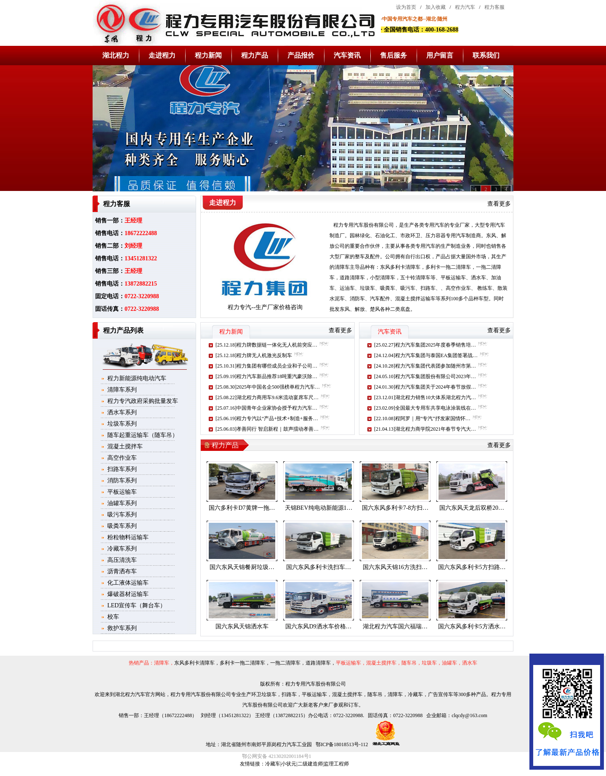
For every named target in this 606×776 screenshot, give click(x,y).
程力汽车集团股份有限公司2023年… (435, 376)
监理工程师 (336, 764)
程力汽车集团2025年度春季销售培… (435, 345)
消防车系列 (122, 480)
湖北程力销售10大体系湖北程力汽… (435, 397)
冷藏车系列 (122, 549)
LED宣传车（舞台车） (136, 605)
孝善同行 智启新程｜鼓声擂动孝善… (278, 429)
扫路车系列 (122, 469)
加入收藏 (435, 7)
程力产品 (254, 55)
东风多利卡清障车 (400, 267)
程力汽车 (465, 7)
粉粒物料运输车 (128, 537)
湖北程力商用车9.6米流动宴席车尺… (278, 397)
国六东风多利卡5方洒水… (472, 626)
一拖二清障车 (285, 663)
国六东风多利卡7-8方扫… (395, 508)
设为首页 (406, 7)
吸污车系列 (122, 514)
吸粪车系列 (122, 526)
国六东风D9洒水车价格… (318, 626)
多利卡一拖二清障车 (448, 267)
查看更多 (499, 204)
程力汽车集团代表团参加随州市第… (435, 366)
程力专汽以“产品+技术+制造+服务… (277, 418)
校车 (113, 617)
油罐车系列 (122, 503)
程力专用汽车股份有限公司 (363, 225)
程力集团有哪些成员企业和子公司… (277, 366)
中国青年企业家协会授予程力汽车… (277, 408)
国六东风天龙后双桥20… (471, 508)
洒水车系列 (122, 412)
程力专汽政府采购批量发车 (142, 401)
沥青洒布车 (122, 571)
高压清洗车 (122, 560)
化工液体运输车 (128, 583)
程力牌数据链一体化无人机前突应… (277, 345)
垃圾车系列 (122, 424)
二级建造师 (310, 764)
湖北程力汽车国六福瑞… (395, 626)
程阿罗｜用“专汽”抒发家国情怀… (432, 418)
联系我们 (486, 55)
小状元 (288, 764)
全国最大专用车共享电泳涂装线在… (435, 408)
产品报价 (300, 55)
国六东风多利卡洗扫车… (318, 567)
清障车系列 (122, 390)
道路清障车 (352, 278)
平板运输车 (122, 492)
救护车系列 (122, 628)
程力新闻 (208, 55)
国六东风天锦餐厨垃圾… (242, 567)
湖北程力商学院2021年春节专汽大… (435, 429)
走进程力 (162, 55)
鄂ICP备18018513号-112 (341, 744)
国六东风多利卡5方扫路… (472, 567)
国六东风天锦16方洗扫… (395, 567)
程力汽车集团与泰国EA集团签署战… (436, 355)
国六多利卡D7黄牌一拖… (242, 508)
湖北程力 (115, 55)
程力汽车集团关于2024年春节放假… (435, 387)
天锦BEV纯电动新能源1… (319, 508)
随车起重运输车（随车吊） (142, 435)
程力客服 (494, 7)
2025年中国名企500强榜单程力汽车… (278, 387)
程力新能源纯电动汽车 (136, 378)
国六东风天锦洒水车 (241, 626)
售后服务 (393, 55)
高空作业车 (122, 458)
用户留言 (439, 55)
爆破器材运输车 (128, 594)
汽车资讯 (347, 55)
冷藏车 (272, 764)
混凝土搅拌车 (125, 446)
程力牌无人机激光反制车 (264, 355)
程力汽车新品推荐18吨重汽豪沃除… (277, 376)
